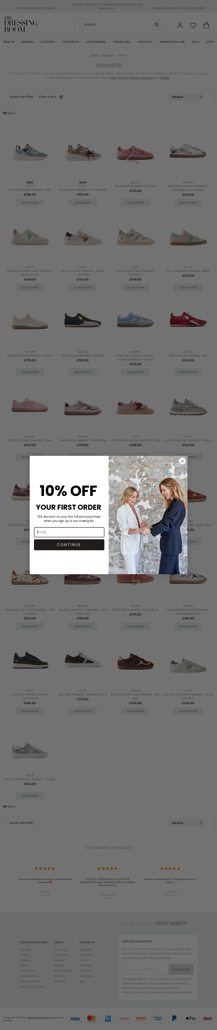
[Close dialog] (182, 461)
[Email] (69, 532)
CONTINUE (69, 544)
